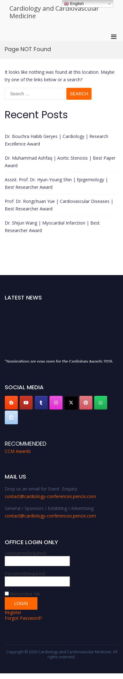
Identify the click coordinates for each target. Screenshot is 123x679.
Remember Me (25, 594)
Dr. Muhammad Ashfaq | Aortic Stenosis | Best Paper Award (60, 161)
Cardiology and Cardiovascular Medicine (54, 12)
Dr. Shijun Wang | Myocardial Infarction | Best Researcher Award (52, 226)
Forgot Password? (23, 618)
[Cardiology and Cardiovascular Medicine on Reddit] (11, 417)
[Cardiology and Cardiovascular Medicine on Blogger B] (11, 403)
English (74, 3)
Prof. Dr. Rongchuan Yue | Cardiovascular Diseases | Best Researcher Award (59, 205)
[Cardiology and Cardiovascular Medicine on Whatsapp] (100, 403)
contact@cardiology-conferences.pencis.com (50, 496)
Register (13, 612)
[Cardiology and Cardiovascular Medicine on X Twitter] (71, 403)
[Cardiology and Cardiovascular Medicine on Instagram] (56, 403)
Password (25, 573)
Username (26, 553)
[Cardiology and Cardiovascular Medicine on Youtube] (26, 403)
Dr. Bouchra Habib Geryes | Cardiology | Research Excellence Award (56, 140)
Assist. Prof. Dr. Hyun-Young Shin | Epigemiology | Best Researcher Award (56, 183)
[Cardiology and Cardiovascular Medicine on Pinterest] (85, 403)
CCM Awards (18, 451)
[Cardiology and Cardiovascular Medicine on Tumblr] (41, 403)
